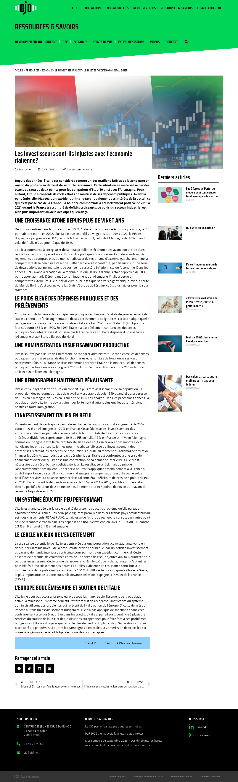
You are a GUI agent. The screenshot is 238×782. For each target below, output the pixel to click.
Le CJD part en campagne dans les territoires (113, 726)
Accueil (19, 70)
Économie (80, 42)
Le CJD (76, 8)
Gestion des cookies (183, 776)
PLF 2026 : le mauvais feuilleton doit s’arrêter (114, 733)
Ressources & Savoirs (176, 8)
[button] (185, 42)
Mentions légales (120, 776)
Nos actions (93, 8)
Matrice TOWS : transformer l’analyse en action (202, 339)
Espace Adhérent (209, 8)
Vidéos (154, 42)
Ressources (32, 70)
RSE (64, 42)
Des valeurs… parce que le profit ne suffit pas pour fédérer (201, 380)
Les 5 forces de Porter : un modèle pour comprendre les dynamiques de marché (202, 192)
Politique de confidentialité (150, 776)
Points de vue (102, 42)
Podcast (171, 42)
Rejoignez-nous (144, 8)
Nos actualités (118, 8)
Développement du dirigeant (36, 42)
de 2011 (94, 482)
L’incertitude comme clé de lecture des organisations (201, 266)
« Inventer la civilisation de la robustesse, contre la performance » (202, 302)
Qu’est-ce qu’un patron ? (200, 228)
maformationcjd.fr (210, 776)
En (89, 424)
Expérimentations (131, 42)
